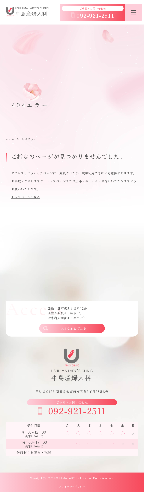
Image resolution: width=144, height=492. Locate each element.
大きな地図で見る (73, 328)
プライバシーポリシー (72, 486)
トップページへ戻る (25, 196)
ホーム (10, 139)
